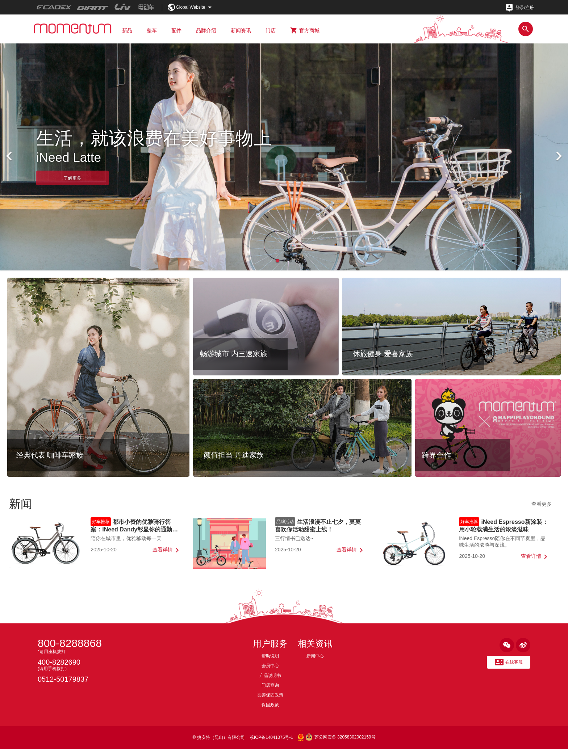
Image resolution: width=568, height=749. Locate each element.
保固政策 (270, 704)
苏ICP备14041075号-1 (271, 737)
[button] (277, 260)
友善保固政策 (270, 695)
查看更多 (541, 504)
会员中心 (270, 665)
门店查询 (270, 685)
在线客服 (509, 662)
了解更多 (72, 177)
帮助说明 (270, 655)
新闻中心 (315, 655)
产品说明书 (270, 675)
